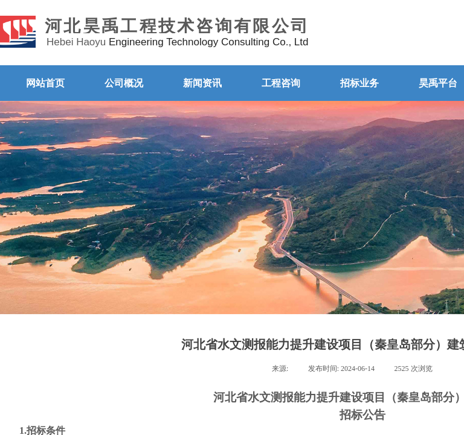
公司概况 (124, 83)
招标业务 (359, 83)
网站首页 (45, 83)
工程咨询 (281, 83)
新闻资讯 (202, 83)
